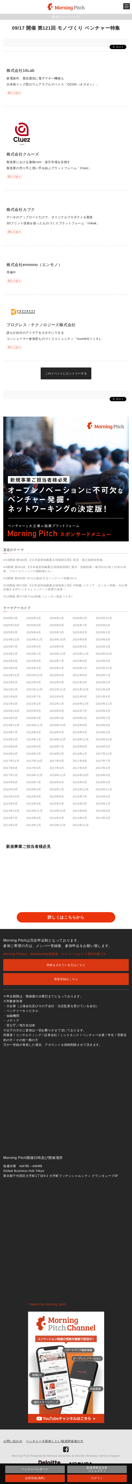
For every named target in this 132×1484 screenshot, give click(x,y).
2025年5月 (10, 632)
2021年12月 (34, 689)
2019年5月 (57, 732)
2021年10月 (81, 689)
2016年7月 (33, 782)
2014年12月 (11, 810)
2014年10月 (58, 810)
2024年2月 (10, 653)
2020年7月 (80, 710)
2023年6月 (80, 661)
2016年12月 (34, 775)
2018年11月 (81, 739)
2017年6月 (10, 768)
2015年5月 (10, 803)
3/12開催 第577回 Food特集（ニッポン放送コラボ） (38, 596)
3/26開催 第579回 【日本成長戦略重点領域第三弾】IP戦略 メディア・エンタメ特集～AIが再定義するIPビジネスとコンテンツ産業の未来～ (65, 587)
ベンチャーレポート (35, 1469)
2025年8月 (57, 625)
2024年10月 (58, 639)
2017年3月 (80, 768)
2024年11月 (34, 639)
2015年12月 (81, 789)
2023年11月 (81, 653)
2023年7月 (57, 661)
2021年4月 (103, 696)
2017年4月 (57, 768)
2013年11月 (81, 825)
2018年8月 (33, 746)
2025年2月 (80, 632)
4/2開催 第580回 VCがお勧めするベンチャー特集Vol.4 (40, 578)
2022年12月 (104, 668)
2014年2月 (10, 825)
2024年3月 (103, 646)
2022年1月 (10, 689)
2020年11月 (104, 703)
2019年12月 (11, 725)
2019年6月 (33, 732)
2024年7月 (10, 646)
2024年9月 (80, 639)
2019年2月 (10, 739)
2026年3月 (33, 618)
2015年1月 (103, 803)
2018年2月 (57, 753)
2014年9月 (80, 810)
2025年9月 (33, 625)
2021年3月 (10, 703)
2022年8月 (80, 675)
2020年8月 (57, 710)
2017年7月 (103, 760)
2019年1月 (33, 739)
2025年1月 (103, 632)
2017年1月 (10, 775)
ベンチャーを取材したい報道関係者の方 (55, 1441)
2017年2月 (103, 768)
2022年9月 (57, 675)
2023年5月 (103, 661)
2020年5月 (10, 718)
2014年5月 (57, 818)
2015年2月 (80, 803)
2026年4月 (10, 618)
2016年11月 (58, 775)
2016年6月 (57, 782)
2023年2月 (57, 668)
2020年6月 (103, 710)
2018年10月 (104, 739)
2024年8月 (103, 639)
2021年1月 (57, 703)
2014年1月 (33, 825)
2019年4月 (80, 732)
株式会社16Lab (20, 70)
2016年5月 (80, 782)
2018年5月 (103, 746)
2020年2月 (80, 718)
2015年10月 (11, 796)
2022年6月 (10, 682)
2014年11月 (34, 810)
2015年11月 (104, 789)
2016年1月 (57, 789)
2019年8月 (103, 725)
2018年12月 (58, 739)
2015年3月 (57, 803)
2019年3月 (103, 732)
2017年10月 (34, 760)
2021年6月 (57, 696)
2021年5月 (80, 696)
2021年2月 (33, 703)
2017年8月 (80, 760)
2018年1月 (80, 753)
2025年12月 (104, 618)
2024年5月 (57, 646)
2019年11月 (34, 725)
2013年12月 (58, 825)
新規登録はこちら (66, 979)
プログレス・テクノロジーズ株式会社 (41, 325)
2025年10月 (11, 625)
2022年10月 (34, 675)
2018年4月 (10, 753)
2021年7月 (33, 696)
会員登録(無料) (35, 1478)
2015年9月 (33, 796)
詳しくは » (14, 92)
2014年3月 (103, 818)
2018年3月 (33, 753)
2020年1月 (103, 718)
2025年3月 (57, 632)
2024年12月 (11, 639)
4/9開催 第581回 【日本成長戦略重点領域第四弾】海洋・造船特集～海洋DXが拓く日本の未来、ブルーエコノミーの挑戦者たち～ (64, 569)
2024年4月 (80, 646)
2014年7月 (10, 818)
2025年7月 (80, 625)
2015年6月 (103, 796)
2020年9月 (33, 710)
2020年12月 (81, 703)
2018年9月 (10, 746)
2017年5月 (33, 768)
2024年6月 (33, 646)
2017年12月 (104, 753)
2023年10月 (104, 653)
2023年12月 (58, 653)
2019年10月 (58, 725)
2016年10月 (81, 775)
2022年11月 (11, 675)
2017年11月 (11, 760)
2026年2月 (57, 618)
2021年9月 (103, 689)
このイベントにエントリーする (66, 373)
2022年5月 (33, 682)
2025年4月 (33, 632)
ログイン (97, 1478)
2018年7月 (57, 746)
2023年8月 (33, 661)
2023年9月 (10, 661)
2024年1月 (33, 653)
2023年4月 (10, 668)
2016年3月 (10, 789)
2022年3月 (80, 682)
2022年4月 (57, 682)
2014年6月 (33, 818)
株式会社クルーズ (23, 154)
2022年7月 (103, 675)
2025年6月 (103, 625)
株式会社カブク (21, 209)
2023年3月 (33, 668)
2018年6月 (80, 746)
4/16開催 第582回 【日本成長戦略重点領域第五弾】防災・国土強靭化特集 (53, 560)
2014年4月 (80, 818)
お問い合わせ (12, 1441)
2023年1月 (80, 668)
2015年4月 (33, 803)
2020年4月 (33, 718)
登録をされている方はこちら (66, 965)
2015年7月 (80, 796)
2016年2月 (33, 789)
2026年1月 (80, 618)
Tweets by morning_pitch (47, 1304)
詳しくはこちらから (66, 917)
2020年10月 (11, 710)
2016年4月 (103, 782)
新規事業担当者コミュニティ (97, 1469)
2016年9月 (103, 775)
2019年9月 (80, 725)
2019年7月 (10, 732)
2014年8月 (103, 810)
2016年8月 (10, 782)
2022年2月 (103, 682)
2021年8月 (10, 696)
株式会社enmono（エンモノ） (34, 265)
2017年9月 (57, 760)
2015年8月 (57, 796)
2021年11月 (58, 689)
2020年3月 (57, 718)
